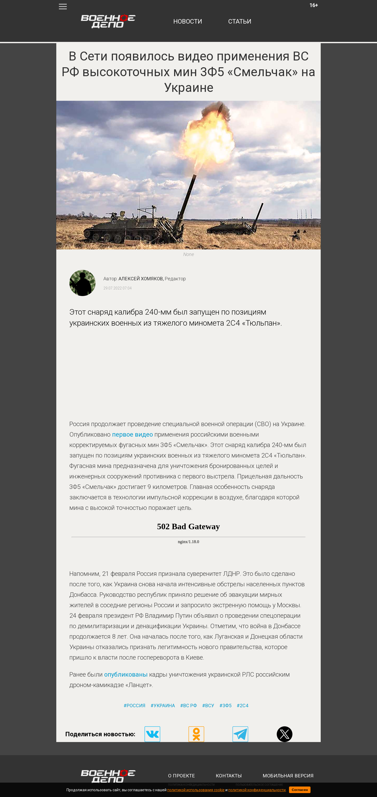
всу (209, 705)
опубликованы (126, 674)
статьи (239, 21)
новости (187, 21)
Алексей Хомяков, (152, 278)
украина (164, 705)
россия (136, 705)
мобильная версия (288, 776)
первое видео (132, 434)
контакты (229, 776)
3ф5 (227, 705)
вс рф (190, 705)
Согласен (300, 790)
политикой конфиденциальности (257, 790)
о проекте (181, 776)
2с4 (244, 705)
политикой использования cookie (196, 790)
